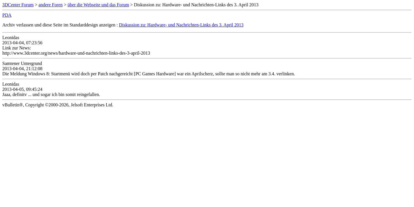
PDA (7, 15)
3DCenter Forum (18, 4)
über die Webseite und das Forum (98, 4)
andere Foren (51, 4)
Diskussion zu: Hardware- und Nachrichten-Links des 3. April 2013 (181, 24)
